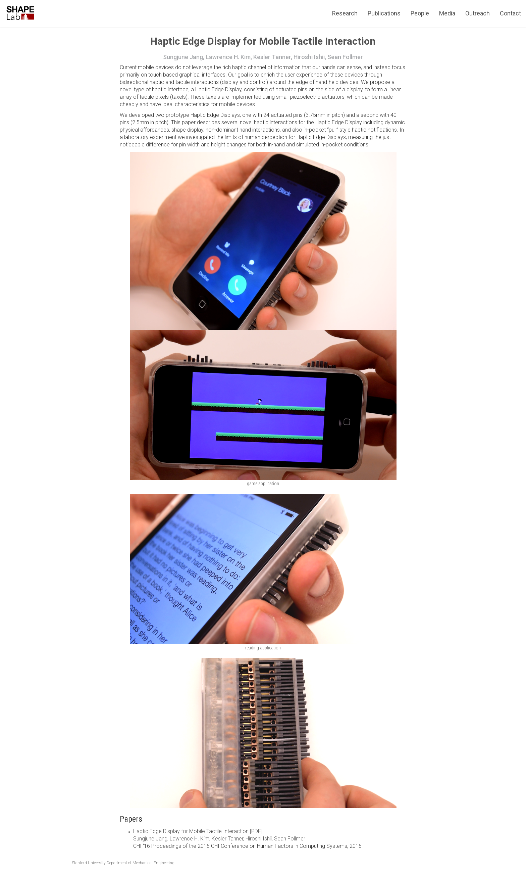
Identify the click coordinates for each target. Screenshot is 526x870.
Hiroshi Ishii (259, 838)
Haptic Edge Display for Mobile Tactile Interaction (191, 831)
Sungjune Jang (150, 838)
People (420, 13)
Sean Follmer (289, 838)
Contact (510, 13)
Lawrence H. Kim (189, 838)
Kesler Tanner (227, 838)
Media (447, 13)
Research (345, 13)
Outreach (477, 13)
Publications (384, 13)
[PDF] (255, 831)
